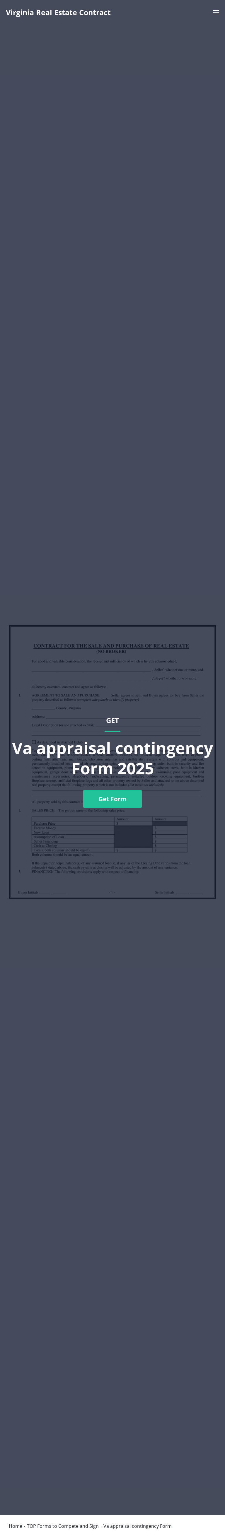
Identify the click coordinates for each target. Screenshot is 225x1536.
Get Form (112, 799)
